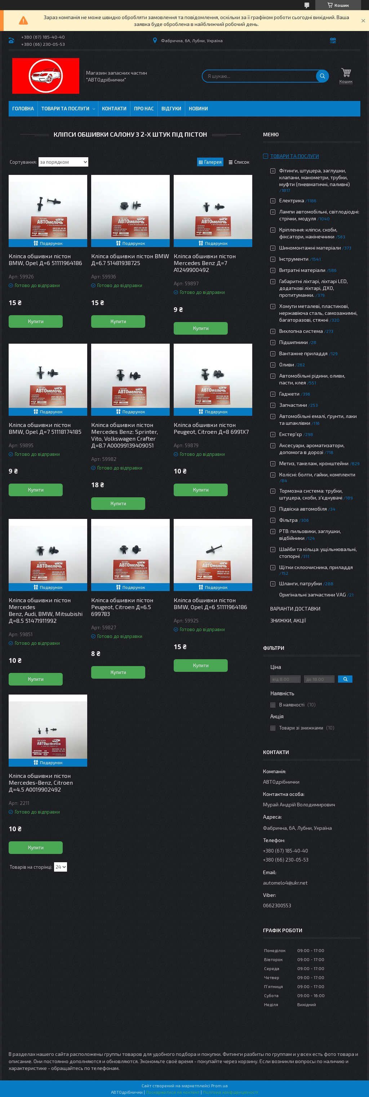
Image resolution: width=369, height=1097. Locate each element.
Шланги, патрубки (300, 583)
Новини (198, 108)
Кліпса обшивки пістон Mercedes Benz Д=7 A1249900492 (205, 262)
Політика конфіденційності (230, 1091)
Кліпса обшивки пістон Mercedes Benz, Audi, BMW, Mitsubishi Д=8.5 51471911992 (46, 610)
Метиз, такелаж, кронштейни (313, 463)
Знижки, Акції (288, 620)
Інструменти (293, 259)
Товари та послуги (65, 108)
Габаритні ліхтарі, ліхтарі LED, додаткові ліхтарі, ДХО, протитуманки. (313, 288)
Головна (23, 108)
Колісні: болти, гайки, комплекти (317, 474)
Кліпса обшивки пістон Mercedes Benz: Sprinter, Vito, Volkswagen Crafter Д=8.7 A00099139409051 (124, 435)
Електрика (291, 200)
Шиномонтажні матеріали (310, 247)
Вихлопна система (301, 331)
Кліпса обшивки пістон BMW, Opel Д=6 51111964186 (45, 259)
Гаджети (289, 394)
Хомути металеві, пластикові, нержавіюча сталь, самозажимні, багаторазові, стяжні (318, 313)
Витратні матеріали (302, 270)
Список (241, 162)
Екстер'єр (290, 434)
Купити (36, 321)
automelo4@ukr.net (285, 883)
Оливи (286, 364)
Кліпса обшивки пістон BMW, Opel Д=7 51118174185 (45, 428)
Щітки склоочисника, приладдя (316, 567)
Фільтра (288, 520)
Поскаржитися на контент (173, 1091)
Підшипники (293, 342)
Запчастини (293, 405)
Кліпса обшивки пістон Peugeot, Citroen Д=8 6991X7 (211, 428)
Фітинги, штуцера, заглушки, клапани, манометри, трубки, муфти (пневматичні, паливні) (314, 177)
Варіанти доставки (295, 608)
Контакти (114, 108)
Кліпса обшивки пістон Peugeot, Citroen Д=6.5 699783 (122, 606)
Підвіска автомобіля (303, 509)
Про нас (144, 108)
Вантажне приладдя (303, 353)
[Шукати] (322, 76)
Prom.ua (219, 1085)
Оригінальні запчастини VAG (312, 594)
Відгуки (171, 108)
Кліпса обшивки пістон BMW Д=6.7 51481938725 (130, 259)
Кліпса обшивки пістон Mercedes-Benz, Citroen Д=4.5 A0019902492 (41, 782)
